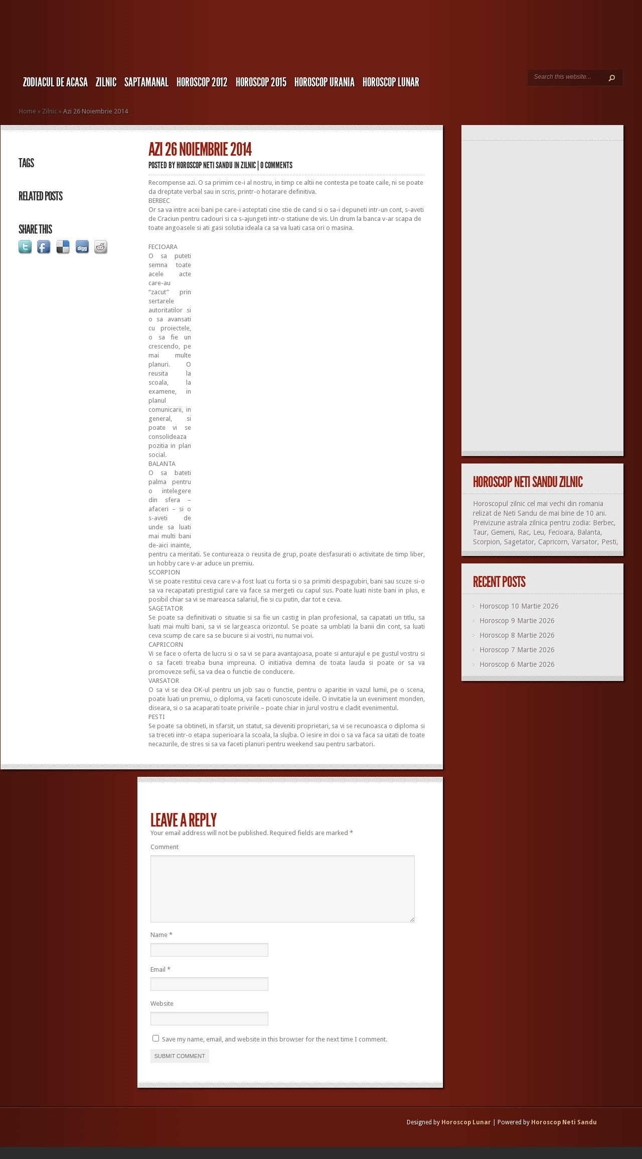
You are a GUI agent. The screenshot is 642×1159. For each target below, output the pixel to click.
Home (27, 111)
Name (161, 947)
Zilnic (106, 82)
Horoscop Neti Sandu (205, 165)
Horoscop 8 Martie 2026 (517, 635)
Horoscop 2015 (261, 82)
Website (162, 1015)
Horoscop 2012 (202, 82)
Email (160, 981)
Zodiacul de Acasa (55, 82)
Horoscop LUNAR (391, 82)
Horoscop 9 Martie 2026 (517, 621)
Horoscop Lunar (466, 1134)
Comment (164, 847)
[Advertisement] (349, 300)
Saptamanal (146, 82)
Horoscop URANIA (324, 82)
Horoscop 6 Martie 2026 (517, 664)
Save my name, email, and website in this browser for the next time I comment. (274, 1051)
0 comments (276, 165)
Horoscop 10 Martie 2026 (519, 606)
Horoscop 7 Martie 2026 (517, 650)
